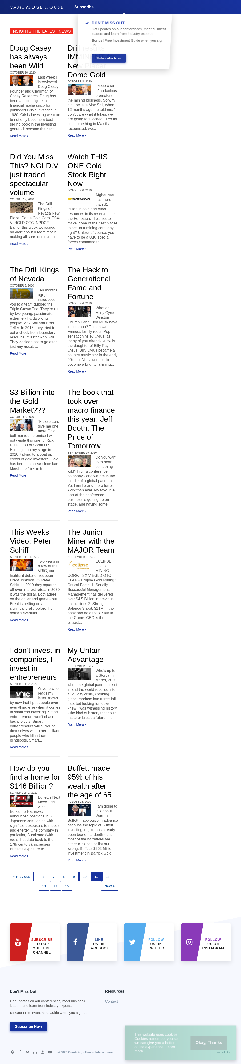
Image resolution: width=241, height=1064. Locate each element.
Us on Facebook (99, 944)
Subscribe (84, 7)
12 (108, 877)
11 (96, 877)
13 (44, 886)
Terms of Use (222, 1052)
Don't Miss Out (51, 1003)
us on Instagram (213, 944)
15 (67, 886)
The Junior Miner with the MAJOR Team (91, 541)
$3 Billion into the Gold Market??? (32, 401)
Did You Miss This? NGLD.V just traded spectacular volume (34, 175)
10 (85, 877)
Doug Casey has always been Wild (30, 57)
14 (55, 886)
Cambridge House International (91, 1052)
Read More (19, 136)
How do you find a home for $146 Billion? (35, 777)
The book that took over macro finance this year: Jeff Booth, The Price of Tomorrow (91, 419)
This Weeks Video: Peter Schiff (30, 541)
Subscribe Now (28, 1027)
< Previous (21, 877)
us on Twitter (156, 944)
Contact (111, 1001)
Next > (110, 886)
